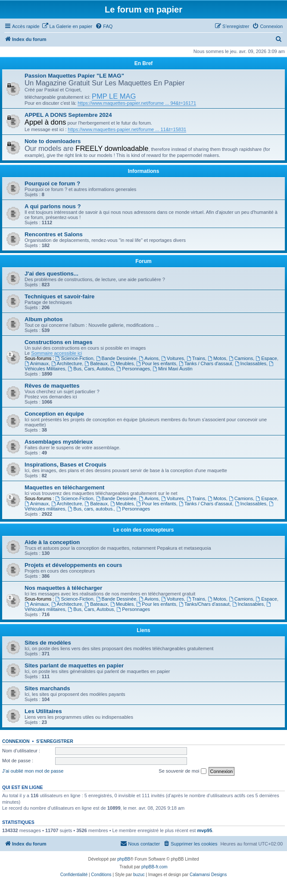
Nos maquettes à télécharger (63, 588)
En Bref (143, 63)
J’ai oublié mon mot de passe (32, 770)
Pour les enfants (156, 363)
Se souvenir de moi (182, 771)
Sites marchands (47, 688)
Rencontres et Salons (54, 234)
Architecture (66, 363)
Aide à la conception (52, 542)
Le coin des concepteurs (143, 530)
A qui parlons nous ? (53, 206)
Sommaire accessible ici (56, 353)
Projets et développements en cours (73, 565)
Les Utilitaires (43, 711)
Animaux (37, 363)
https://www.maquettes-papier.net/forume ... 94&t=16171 (137, 103)
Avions (149, 358)
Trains (196, 358)
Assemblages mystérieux (59, 441)
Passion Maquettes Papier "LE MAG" (74, 75)
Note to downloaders (53, 141)
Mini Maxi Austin (172, 368)
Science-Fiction (75, 358)
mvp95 (204, 830)
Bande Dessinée (116, 358)
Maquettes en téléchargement (64, 487)
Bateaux (95, 363)
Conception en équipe (54, 413)
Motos (217, 358)
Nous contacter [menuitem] (140, 843)
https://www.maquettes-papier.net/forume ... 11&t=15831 (127, 129)
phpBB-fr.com (154, 866)
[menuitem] (67, 26)
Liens (143, 630)
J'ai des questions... (51, 273)
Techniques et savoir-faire (59, 296)
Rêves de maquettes (52, 385)
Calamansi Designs (208, 874)
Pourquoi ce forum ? (52, 183)
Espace (266, 358)
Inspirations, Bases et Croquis (65, 464)
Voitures (172, 358)
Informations (143, 171)
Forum (143, 261)
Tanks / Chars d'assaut (205, 363)
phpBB (123, 859)
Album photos (44, 319)
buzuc (139, 874)
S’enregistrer (54, 741)
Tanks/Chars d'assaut (204, 604)
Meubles (122, 363)
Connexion (16, 741)
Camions (241, 358)
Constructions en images (59, 342)
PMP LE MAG (114, 96)
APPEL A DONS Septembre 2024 (68, 115)
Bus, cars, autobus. (91, 508)
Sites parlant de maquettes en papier (74, 665)
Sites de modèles (48, 642)
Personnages (133, 368)
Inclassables (250, 363)
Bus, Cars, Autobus (91, 368)
